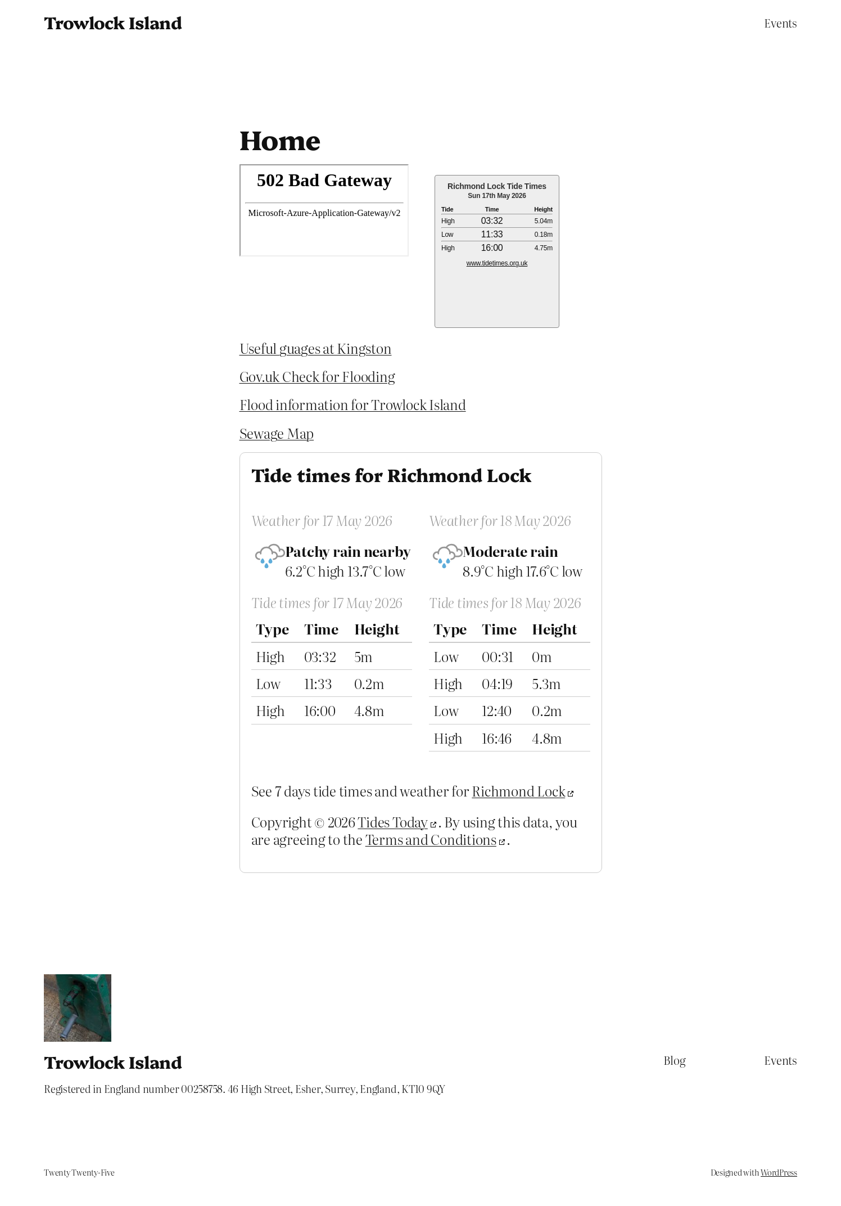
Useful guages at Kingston (315, 348)
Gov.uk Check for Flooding (317, 376)
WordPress (779, 1172)
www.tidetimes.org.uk (497, 263)
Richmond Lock (518, 790)
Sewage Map (276, 433)
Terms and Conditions (430, 839)
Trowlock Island (113, 22)
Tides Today (392, 821)
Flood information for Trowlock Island (352, 404)
